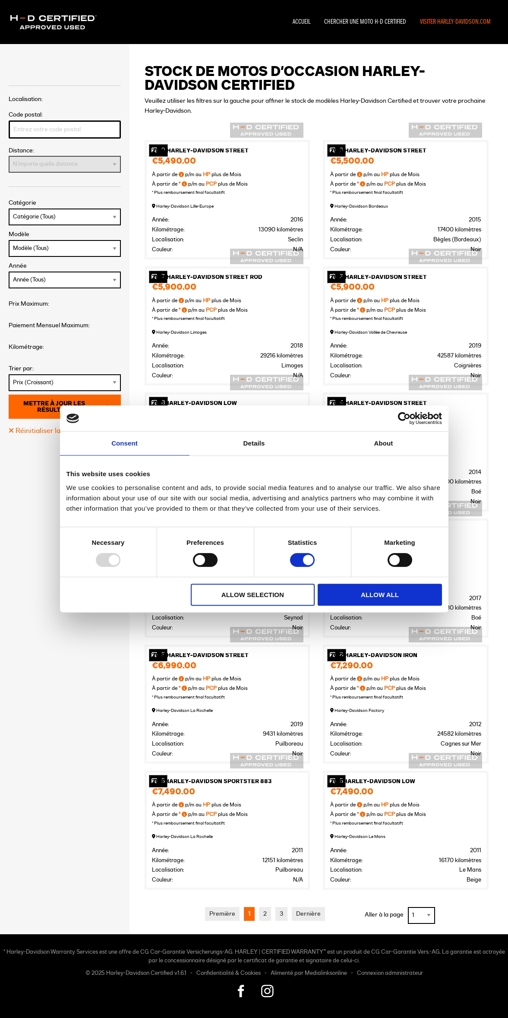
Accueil (301, 22)
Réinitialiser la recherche (51, 430)
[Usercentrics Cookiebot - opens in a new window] (404, 418)
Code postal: (65, 125)
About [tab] (383, 443)
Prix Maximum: (29, 303)
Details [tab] (254, 443)
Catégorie (65, 212)
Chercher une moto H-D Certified (365, 22)
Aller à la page (384, 914)
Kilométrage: (26, 347)
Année (65, 275)
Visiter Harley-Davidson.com (455, 22)
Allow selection (252, 594)
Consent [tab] (124, 443)
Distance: (65, 160)
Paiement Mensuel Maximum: (49, 325)
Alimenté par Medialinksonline (309, 973)
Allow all (380, 594)
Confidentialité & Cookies (228, 973)
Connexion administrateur (390, 973)
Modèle (65, 244)
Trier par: (65, 378)
